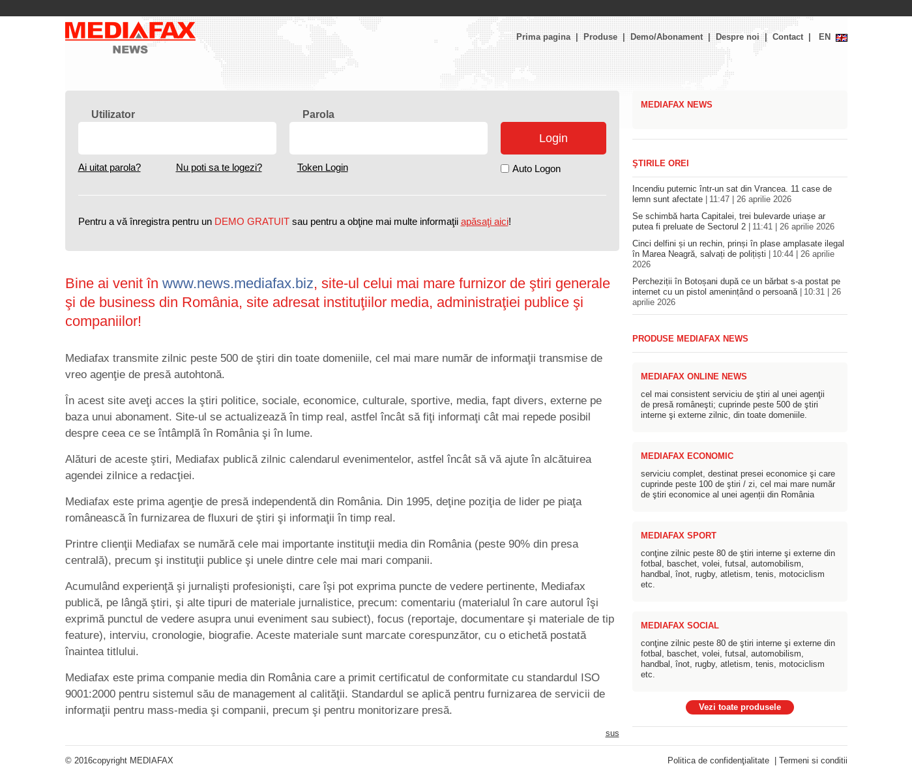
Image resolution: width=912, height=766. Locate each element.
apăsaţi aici (484, 221)
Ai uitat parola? (109, 167)
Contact (787, 37)
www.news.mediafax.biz (238, 283)
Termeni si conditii (813, 761)
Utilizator (113, 114)
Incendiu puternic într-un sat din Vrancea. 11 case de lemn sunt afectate (732, 194)
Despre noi (737, 37)
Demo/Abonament (666, 37)
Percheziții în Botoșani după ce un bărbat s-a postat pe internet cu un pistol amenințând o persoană (736, 292)
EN (825, 37)
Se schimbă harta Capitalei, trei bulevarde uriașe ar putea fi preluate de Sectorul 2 (733, 221)
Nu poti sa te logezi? (219, 167)
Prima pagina (543, 37)
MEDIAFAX (151, 761)
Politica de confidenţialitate (718, 761)
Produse (600, 37)
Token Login (322, 167)
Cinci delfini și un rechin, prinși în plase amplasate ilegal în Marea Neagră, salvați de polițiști (738, 254)
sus (612, 733)
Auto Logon (536, 168)
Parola (318, 114)
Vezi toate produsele (740, 707)
